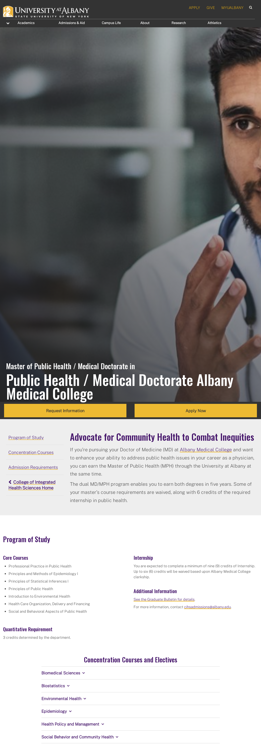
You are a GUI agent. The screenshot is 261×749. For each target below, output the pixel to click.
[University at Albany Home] (46, 11)
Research (178, 23)
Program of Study (26, 437)
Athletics (214, 23)
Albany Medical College (206, 449)
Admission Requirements (33, 467)
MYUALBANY (232, 7)
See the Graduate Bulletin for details (164, 599)
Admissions (72, 23)
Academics (26, 23)
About (144, 23)
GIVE (211, 7)
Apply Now (196, 410)
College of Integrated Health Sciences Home (31, 484)
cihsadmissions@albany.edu (207, 607)
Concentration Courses (31, 452)
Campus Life (111, 23)
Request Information (65, 410)
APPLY (194, 7)
